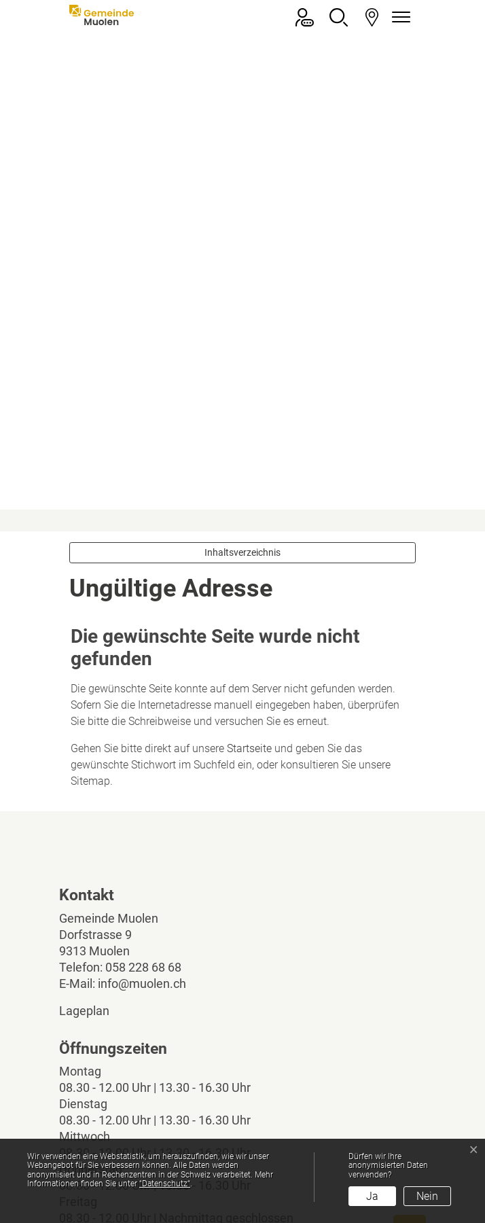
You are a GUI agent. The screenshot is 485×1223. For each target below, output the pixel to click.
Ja (372, 1196)
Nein (427, 1196)
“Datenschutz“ (164, 1183)
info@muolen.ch (142, 780)
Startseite (249, 544)
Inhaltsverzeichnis (242, 348)
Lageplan (95, 807)
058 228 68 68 (143, 763)
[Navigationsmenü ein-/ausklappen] (399, 17)
